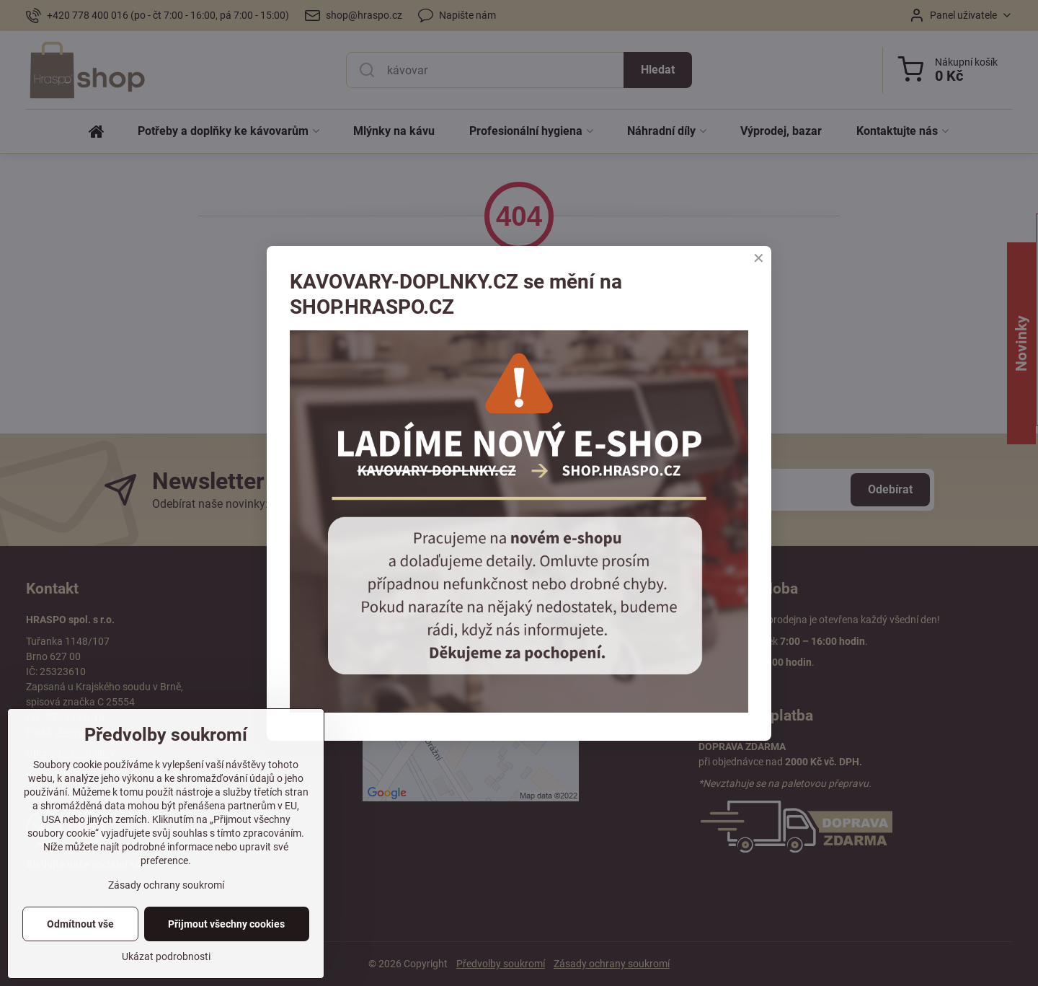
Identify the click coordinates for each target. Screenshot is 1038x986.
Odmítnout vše (80, 924)
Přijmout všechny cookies (226, 924)
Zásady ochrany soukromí (166, 885)
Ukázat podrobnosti (166, 956)
